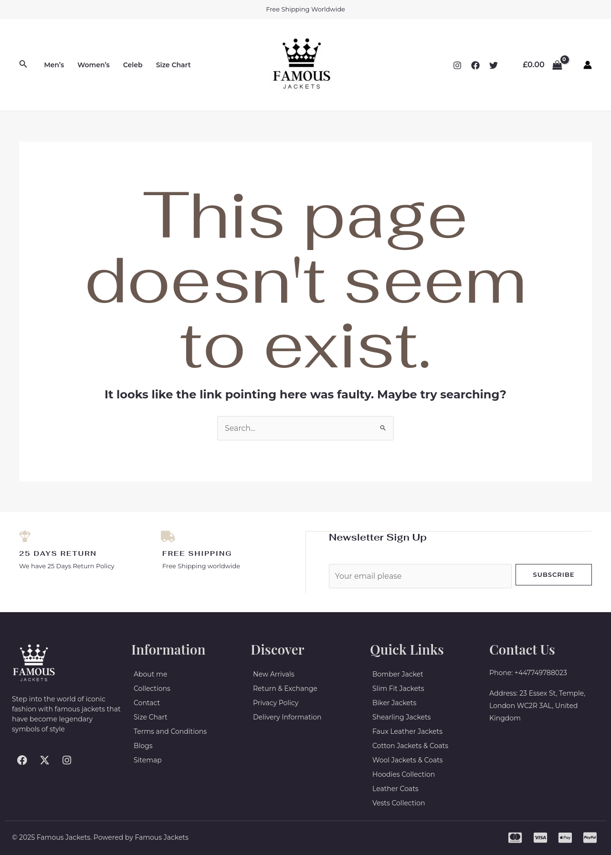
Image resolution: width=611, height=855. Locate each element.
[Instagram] (457, 65)
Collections (152, 688)
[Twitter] (493, 65)
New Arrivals (274, 674)
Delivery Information (287, 717)
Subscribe (553, 574)
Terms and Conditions (170, 731)
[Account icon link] (587, 65)
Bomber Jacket (397, 674)
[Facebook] (475, 65)
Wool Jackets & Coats (407, 760)
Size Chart (173, 65)
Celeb (133, 65)
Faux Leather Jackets (407, 731)
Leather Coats (395, 788)
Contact (147, 703)
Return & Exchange (285, 688)
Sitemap (148, 760)
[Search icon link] (23, 65)
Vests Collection (398, 803)
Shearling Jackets (401, 717)
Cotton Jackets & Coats (410, 745)
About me (150, 674)
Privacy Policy (275, 703)
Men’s (54, 65)
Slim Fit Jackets (398, 688)
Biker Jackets (394, 703)
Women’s (93, 65)
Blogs (143, 745)
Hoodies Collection (403, 774)
